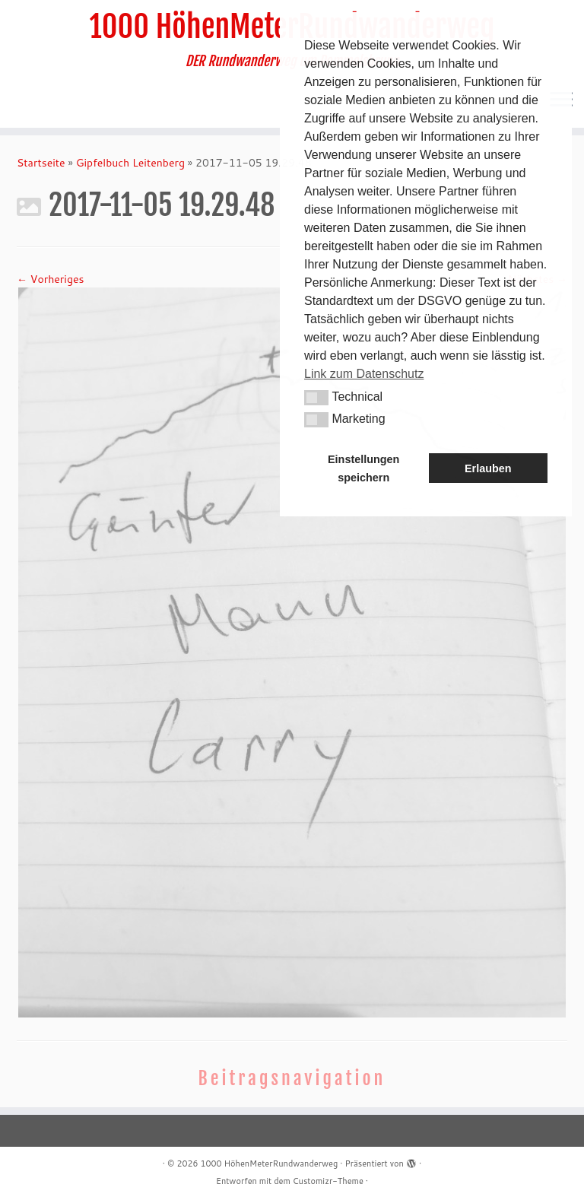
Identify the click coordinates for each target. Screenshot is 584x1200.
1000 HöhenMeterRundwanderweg (269, 1163)
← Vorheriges (50, 279)
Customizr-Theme (328, 1181)
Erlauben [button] (488, 468)
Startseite (41, 162)
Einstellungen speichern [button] (363, 468)
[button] (316, 397)
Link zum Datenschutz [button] (364, 373)
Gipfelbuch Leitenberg (130, 162)
